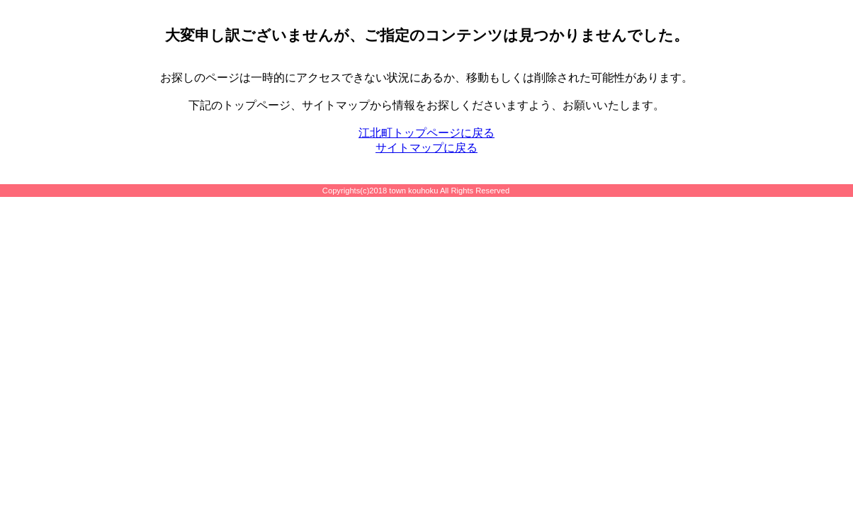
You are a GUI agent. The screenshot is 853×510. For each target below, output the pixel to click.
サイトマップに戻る (426, 148)
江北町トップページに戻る (426, 133)
